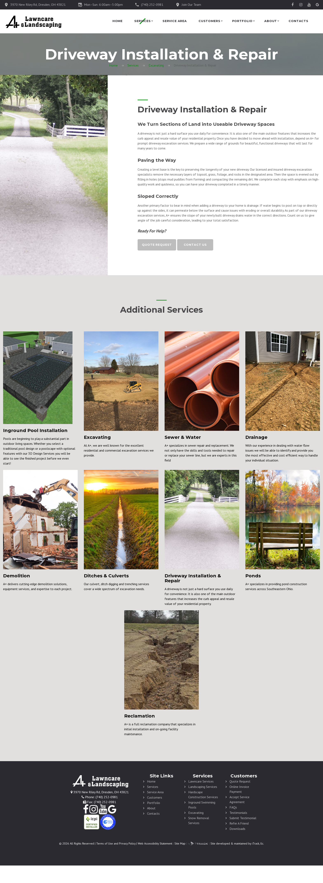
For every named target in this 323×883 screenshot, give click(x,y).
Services (142, 21)
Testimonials (238, 813)
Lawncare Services (201, 781)
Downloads (237, 829)
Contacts (298, 21)
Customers (209, 21)
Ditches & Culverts (106, 576)
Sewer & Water (183, 437)
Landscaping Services (202, 787)
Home (117, 21)
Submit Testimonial (242, 818)
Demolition (16, 576)
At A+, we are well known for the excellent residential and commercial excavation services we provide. (119, 450)
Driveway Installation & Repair (193, 578)
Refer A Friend (239, 823)
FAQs (233, 807)
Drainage (256, 437)
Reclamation (139, 716)
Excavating (156, 65)
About (270, 21)
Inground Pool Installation (35, 430)
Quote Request (157, 245)
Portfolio (242, 21)
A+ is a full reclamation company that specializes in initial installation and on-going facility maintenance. (159, 729)
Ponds (253, 576)
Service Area (175, 21)
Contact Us (195, 245)
